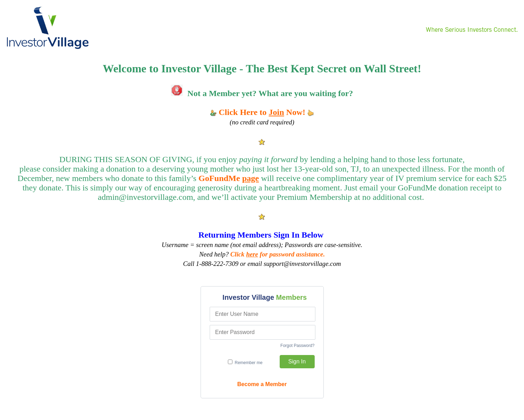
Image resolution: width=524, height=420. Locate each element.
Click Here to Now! (262, 112)
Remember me (245, 362)
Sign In (297, 361)
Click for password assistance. (277, 254)
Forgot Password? (297, 345)
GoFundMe (228, 178)
